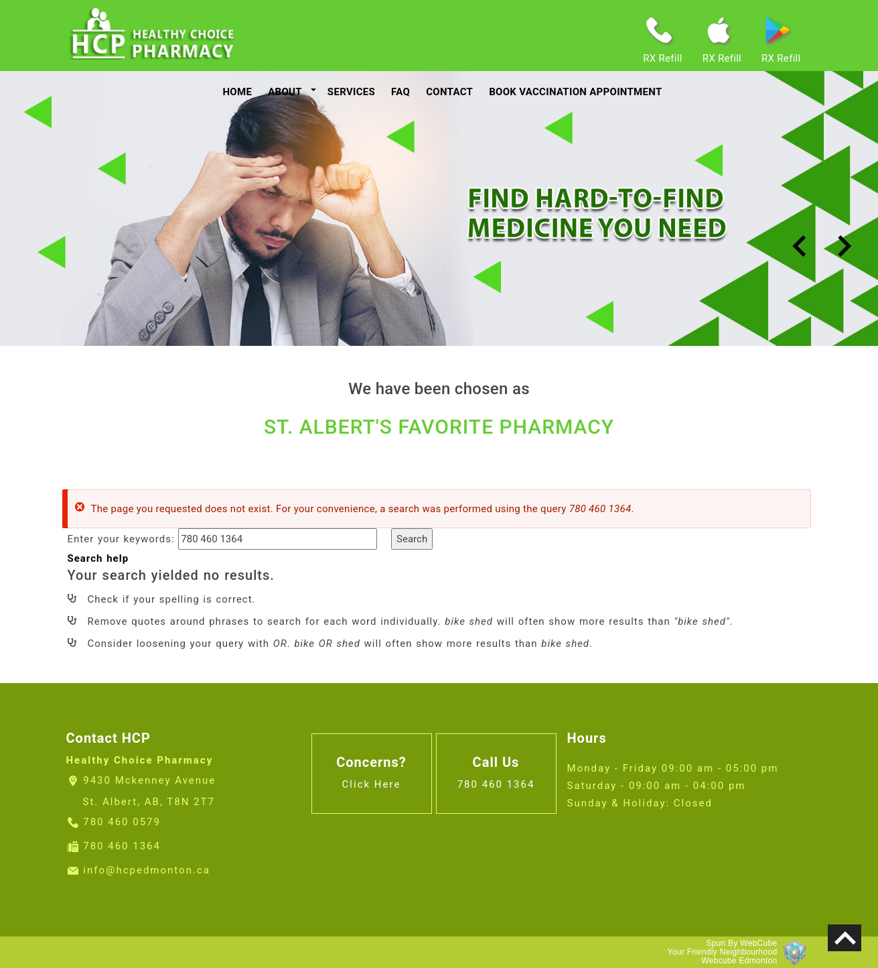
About (285, 92)
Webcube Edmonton (739, 960)
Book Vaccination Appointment (575, 92)
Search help (98, 558)
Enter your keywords (119, 539)
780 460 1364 (122, 846)
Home (237, 92)
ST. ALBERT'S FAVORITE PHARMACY (439, 426)
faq (400, 92)
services (351, 92)
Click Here (371, 784)
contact (449, 92)
